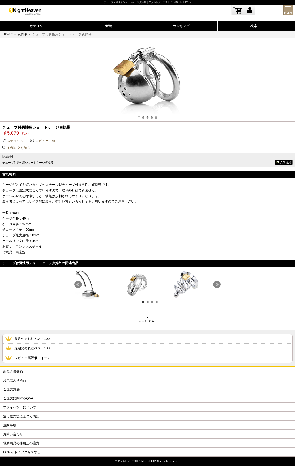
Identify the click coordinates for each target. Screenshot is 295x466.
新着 (108, 26)
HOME (8, 34)
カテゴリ (36, 26)
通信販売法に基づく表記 (21, 416)
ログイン (249, 10)
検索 (253, 26)
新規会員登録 (13, 371)
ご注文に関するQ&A (18, 398)
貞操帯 (22, 34)
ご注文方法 (11, 389)
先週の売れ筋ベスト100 (32, 348)
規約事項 (9, 425)
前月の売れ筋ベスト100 (32, 339)
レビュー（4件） (47, 141)
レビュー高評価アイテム (32, 358)
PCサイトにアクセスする (22, 452)
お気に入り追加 (19, 148)
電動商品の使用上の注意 (21, 443)
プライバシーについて (19, 407)
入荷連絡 (285, 162)
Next (217, 284)
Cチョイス (15, 141)
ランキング (181, 26)
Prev (78, 284)
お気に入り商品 (14, 380)
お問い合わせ (13, 434)
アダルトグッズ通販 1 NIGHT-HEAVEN (138, 461)
